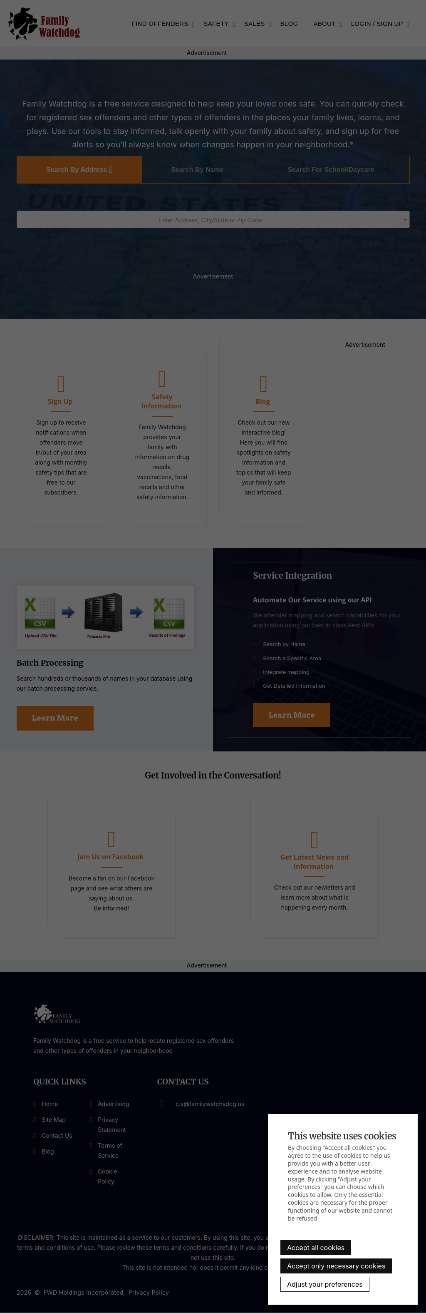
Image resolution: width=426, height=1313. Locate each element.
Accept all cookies (315, 1247)
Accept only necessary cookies (336, 1266)
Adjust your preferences (325, 1284)
